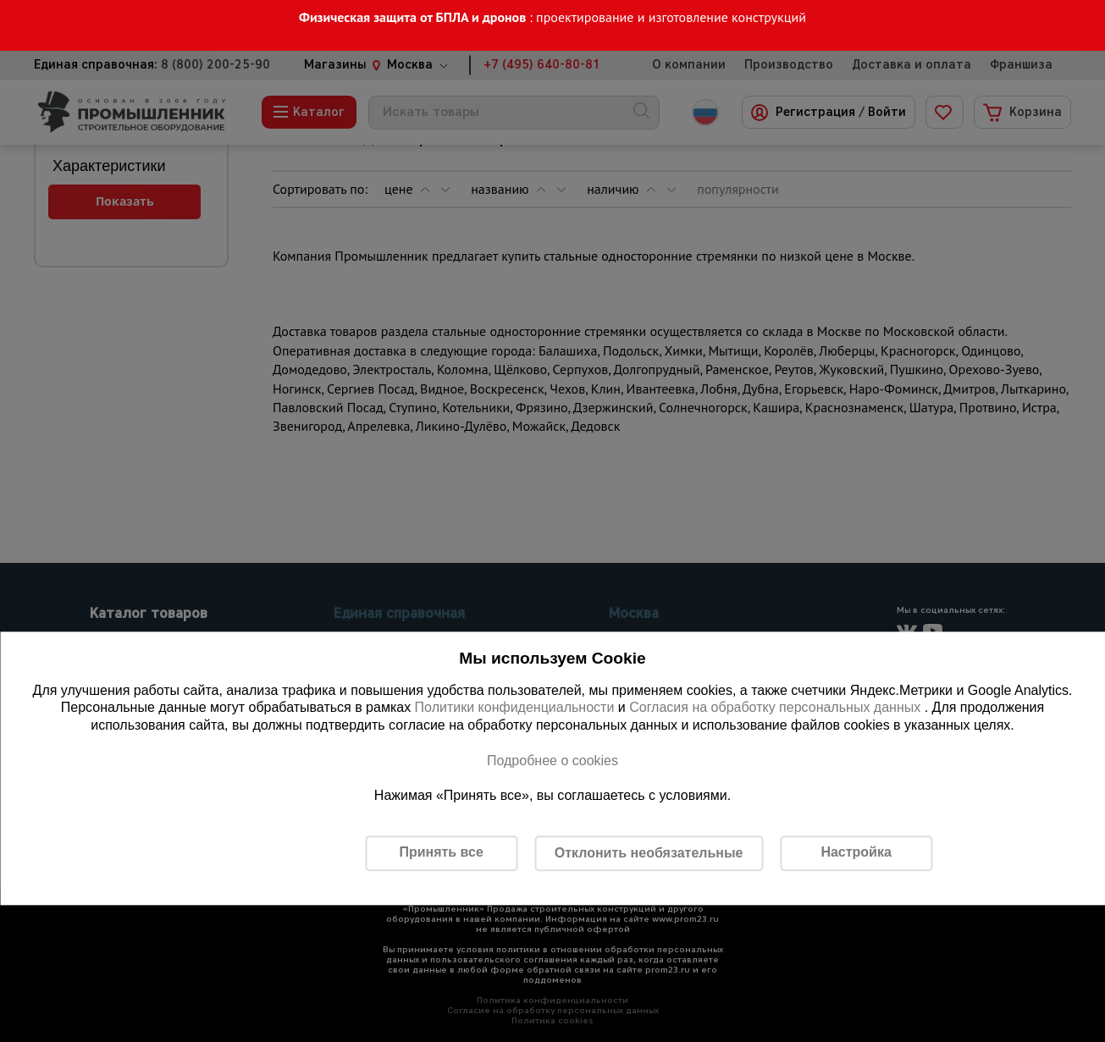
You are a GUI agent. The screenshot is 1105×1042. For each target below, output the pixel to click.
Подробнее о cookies (552, 760)
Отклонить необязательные (649, 853)
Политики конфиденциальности (515, 708)
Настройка (855, 853)
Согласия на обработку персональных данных (777, 708)
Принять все (441, 853)
